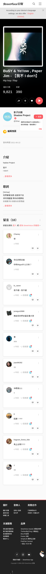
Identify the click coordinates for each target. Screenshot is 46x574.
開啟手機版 (16, 560)
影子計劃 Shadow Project (22, 115)
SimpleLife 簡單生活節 (28, 539)
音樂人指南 (17, 510)
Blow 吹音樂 (25, 534)
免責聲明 (6, 536)
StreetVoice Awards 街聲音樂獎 (31, 529)
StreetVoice (13, 4)
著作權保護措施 (8, 531)
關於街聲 (6, 510)
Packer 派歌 (25, 536)
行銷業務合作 (32, 510)
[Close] (43, 10)
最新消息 (6, 513)
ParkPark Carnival (27, 541)
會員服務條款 (7, 534)
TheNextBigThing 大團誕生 (29, 531)
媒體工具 (6, 515)
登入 (14, 225)
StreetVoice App (28, 560)
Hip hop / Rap (10, 80)
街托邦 (16, 513)
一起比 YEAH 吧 (26, 544)
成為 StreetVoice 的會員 (29, 225)
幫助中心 (6, 539)
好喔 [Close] (40, 129)
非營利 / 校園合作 (33, 513)
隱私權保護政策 (8, 529)
